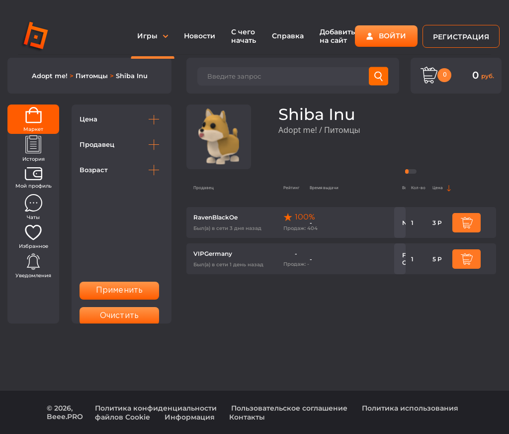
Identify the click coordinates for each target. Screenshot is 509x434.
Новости (199, 35)
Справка (288, 35)
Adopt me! (51, 76)
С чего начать (243, 36)
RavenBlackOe (215, 217)
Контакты (247, 417)
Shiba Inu (132, 76)
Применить (119, 290)
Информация (190, 417)
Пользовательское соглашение (289, 408)
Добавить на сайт (337, 36)
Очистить (119, 316)
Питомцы (93, 76)
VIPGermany (212, 253)
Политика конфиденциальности (156, 408)
